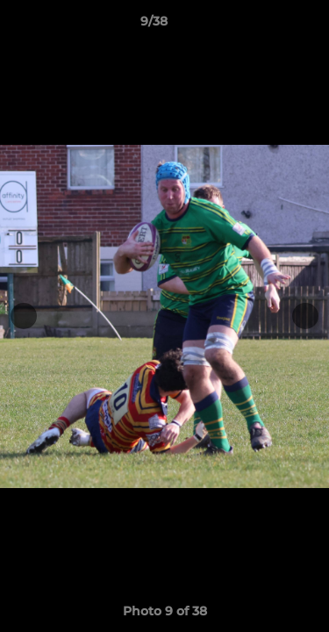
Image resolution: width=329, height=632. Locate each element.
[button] (265, 25)
